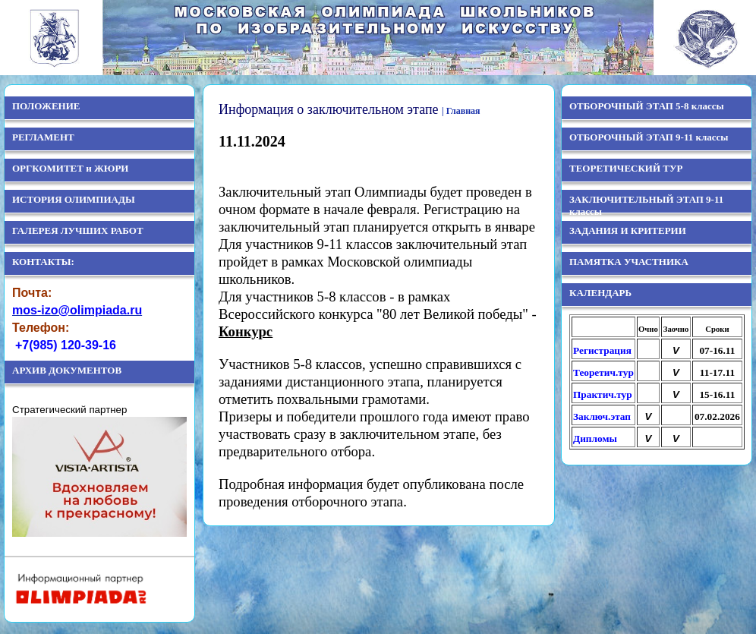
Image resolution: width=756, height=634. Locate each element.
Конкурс (245, 331)
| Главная (461, 111)
